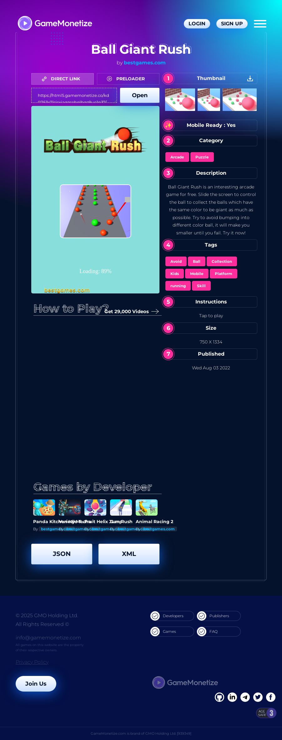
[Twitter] (258, 697)
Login (197, 24)
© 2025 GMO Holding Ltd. (47, 615)
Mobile (197, 273)
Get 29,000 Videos (129, 311)
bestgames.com (145, 63)
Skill (201, 285)
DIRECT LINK (62, 79)
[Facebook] (219, 697)
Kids (174, 273)
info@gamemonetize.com (48, 638)
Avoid (176, 261)
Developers (167, 616)
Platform (223, 273)
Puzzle (202, 157)
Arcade (177, 157)
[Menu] (260, 24)
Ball (196, 261)
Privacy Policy (32, 662)
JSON (62, 554)
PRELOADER (127, 79)
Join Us (36, 683)
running (178, 285)
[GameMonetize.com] (54, 24)
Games (163, 631)
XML (129, 554)
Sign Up (232, 24)
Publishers (213, 616)
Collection (222, 261)
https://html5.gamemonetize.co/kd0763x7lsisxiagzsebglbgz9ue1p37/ (74, 95)
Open (140, 95)
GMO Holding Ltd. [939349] (168, 733)
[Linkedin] (245, 697)
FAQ (207, 631)
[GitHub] (270, 697)
